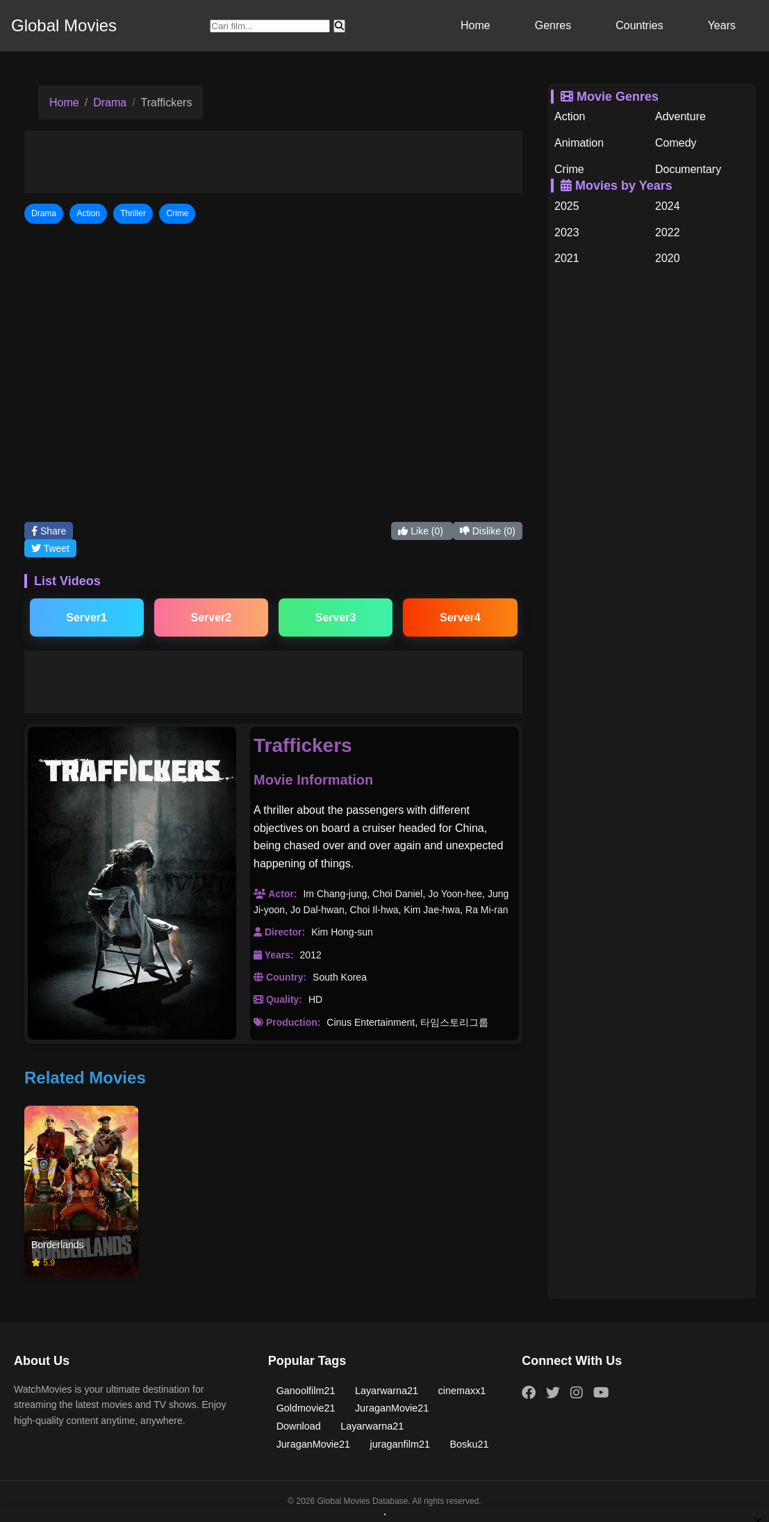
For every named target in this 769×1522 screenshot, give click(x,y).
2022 (667, 232)
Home (475, 25)
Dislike (487, 531)
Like (421, 531)
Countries (639, 25)
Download (298, 1426)
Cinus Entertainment (370, 1022)
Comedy (676, 143)
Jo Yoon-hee (455, 893)
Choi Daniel (397, 893)
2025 (566, 206)
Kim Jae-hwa (432, 909)
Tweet (50, 548)
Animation (579, 143)
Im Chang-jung (335, 893)
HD (315, 999)
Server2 (211, 617)
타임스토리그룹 (454, 1022)
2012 (311, 954)
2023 (566, 232)
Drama (109, 102)
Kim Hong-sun (342, 932)
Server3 (335, 617)
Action (569, 116)
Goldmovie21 (306, 1408)
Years (722, 25)
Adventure (680, 116)
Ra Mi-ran (486, 909)
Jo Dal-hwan (317, 909)
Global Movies (64, 25)
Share (48, 531)
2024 (667, 206)
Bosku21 (468, 1444)
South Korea (340, 977)
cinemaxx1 (462, 1390)
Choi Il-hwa (374, 909)
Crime (569, 169)
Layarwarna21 (386, 1390)
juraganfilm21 (400, 1444)
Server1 (86, 617)
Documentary (688, 169)
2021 (566, 258)
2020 (667, 258)
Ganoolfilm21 (306, 1390)
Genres (553, 25)
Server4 (460, 617)
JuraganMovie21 (392, 1408)
